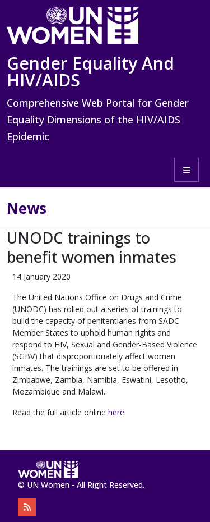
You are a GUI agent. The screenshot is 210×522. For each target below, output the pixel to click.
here (116, 412)
